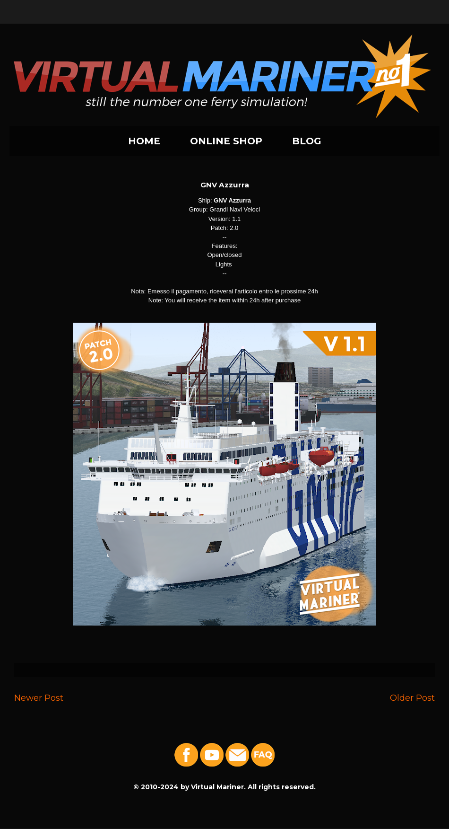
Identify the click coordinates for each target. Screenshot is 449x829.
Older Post (412, 697)
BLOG (306, 141)
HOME (144, 141)
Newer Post (38, 697)
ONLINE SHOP (226, 141)
